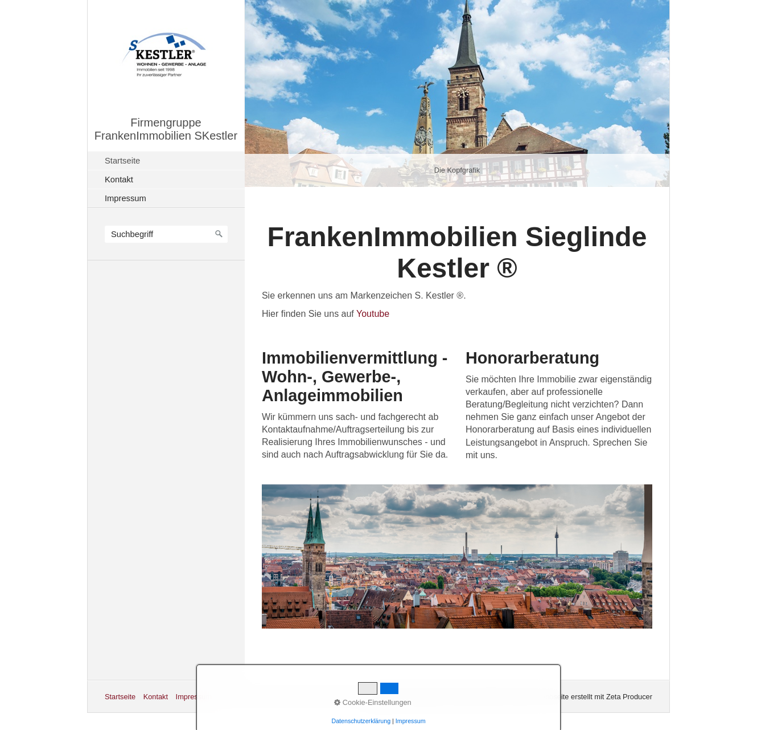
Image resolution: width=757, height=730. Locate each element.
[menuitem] (169, 160)
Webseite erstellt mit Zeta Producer (595, 696)
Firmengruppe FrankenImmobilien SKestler (165, 129)
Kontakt (119, 179)
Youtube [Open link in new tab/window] (372, 314)
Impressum (125, 198)
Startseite (122, 160)
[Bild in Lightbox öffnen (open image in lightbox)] (457, 556)
